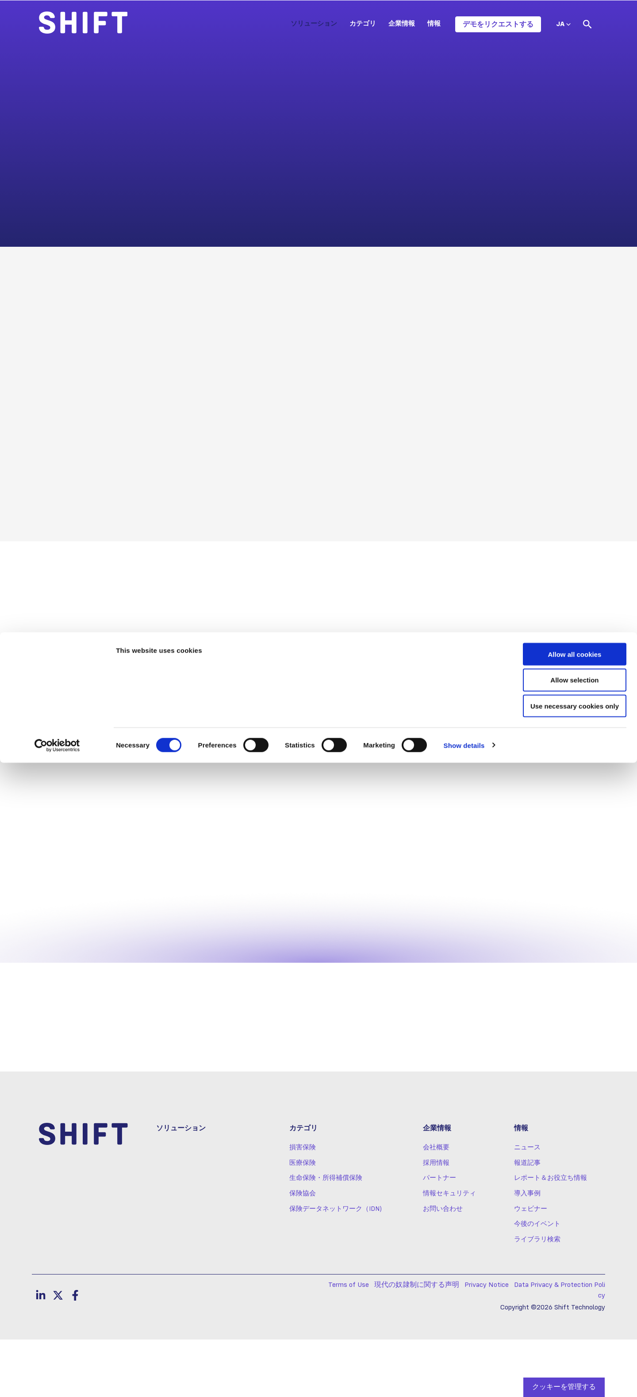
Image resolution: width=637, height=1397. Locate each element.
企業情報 (401, 24)
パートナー (439, 1235)
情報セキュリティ (449, 1251)
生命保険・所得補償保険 (325, 1235)
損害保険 (302, 1205)
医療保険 (302, 1220)
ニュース (527, 1205)
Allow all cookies (563, 1288)
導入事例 (527, 1251)
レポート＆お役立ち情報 (550, 1235)
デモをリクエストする (498, 24)
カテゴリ (362, 24)
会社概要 (436, 1205)
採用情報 (436, 1220)
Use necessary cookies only (563, 1340)
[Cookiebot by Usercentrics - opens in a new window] (57, 1379)
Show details (464, 1379)
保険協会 (302, 1251)
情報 (434, 24)
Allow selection (563, 1314)
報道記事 (527, 1220)
